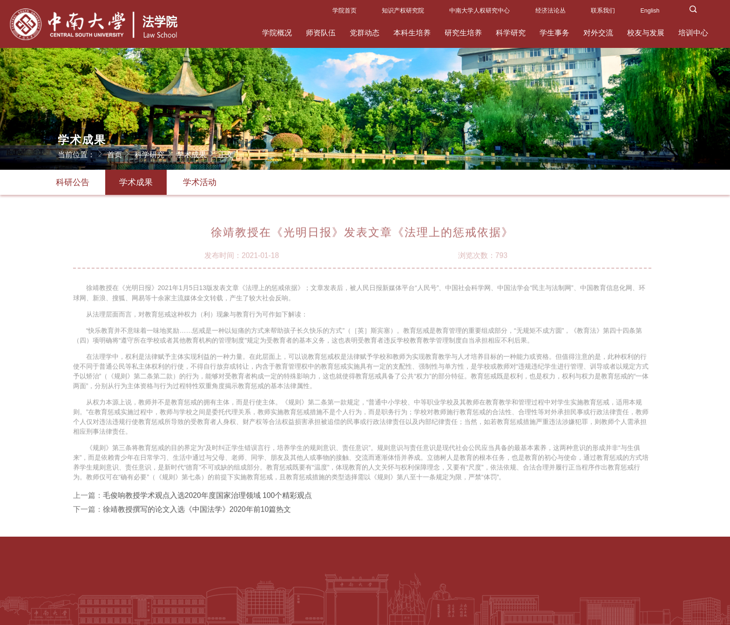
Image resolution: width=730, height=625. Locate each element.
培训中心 (693, 33)
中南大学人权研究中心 (479, 10)
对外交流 (598, 33)
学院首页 (344, 10)
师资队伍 (321, 33)
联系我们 (603, 10)
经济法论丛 (550, 10)
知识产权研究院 (403, 10)
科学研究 (511, 33)
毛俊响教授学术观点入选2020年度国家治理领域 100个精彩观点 (207, 499)
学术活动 (199, 182)
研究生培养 (463, 33)
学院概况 (277, 33)
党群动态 (364, 33)
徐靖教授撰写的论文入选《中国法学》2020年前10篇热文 (197, 513)
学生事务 (554, 33)
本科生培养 (412, 33)
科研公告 (72, 182)
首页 (119, 153)
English (649, 10)
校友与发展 (645, 33)
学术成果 (196, 153)
